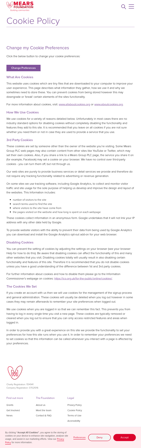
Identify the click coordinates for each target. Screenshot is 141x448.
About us (40, 405)
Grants (9, 405)
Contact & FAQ (44, 415)
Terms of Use (74, 415)
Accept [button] (125, 437)
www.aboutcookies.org (108, 104)
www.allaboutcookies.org (74, 104)
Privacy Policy (74, 405)
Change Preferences (23, 68)
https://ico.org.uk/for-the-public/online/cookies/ (83, 278)
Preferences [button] (79, 437)
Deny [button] (100, 437)
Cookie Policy (74, 410)
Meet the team (43, 410)
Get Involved (13, 410)
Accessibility (73, 421)
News (9, 415)
